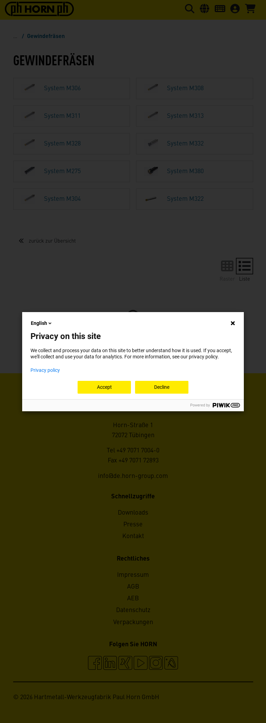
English (42, 323)
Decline (161, 387)
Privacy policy (45, 370)
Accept (104, 387)
